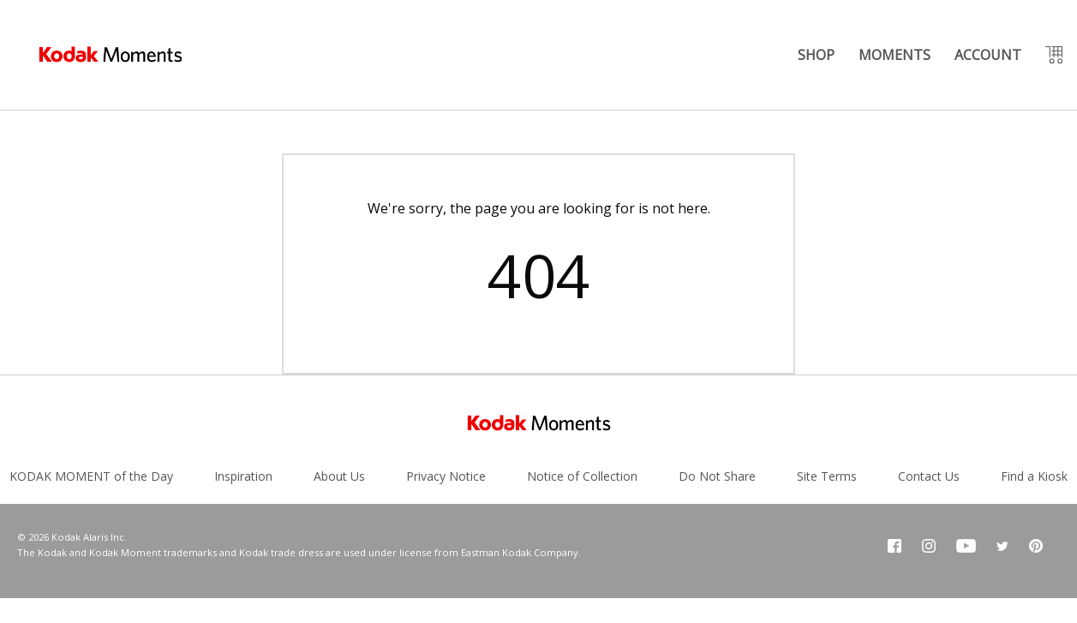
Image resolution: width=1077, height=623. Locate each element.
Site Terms (827, 476)
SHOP (816, 54)
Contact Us (929, 476)
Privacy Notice (446, 476)
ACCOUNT (987, 54)
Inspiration (243, 476)
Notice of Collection (582, 476)
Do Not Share (717, 476)
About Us (339, 476)
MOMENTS (894, 54)
